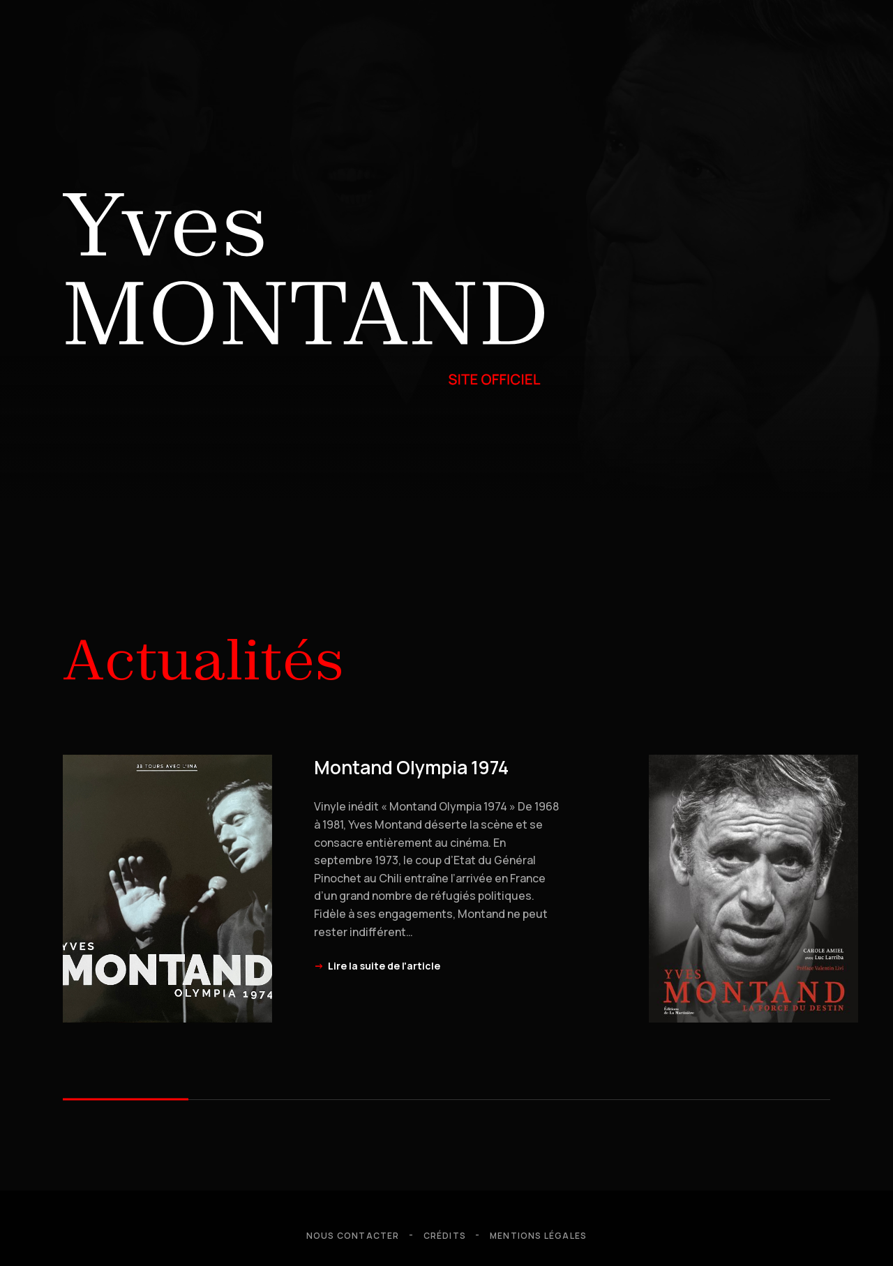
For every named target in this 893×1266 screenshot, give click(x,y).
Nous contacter (353, 1236)
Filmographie (335, 432)
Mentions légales (538, 1236)
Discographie (467, 432)
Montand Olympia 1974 (411, 767)
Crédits (444, 1236)
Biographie (214, 432)
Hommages (104, 432)
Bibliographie (600, 432)
